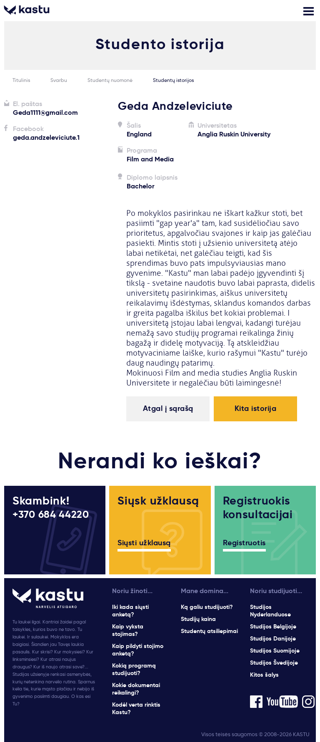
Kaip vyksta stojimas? (127, 630)
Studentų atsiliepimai (209, 631)
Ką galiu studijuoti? (207, 607)
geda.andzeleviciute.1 (46, 137)
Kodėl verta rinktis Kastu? (136, 708)
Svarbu (58, 80)
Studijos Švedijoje (274, 662)
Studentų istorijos (173, 80)
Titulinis (21, 80)
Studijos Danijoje (273, 638)
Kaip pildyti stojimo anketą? (137, 649)
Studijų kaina (198, 619)
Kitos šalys (264, 674)
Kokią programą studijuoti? (134, 669)
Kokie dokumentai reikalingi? (136, 688)
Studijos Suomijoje (275, 650)
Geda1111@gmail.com (45, 112)
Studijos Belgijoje (273, 626)
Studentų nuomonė (110, 80)
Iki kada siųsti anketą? (130, 610)
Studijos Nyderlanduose (270, 610)
